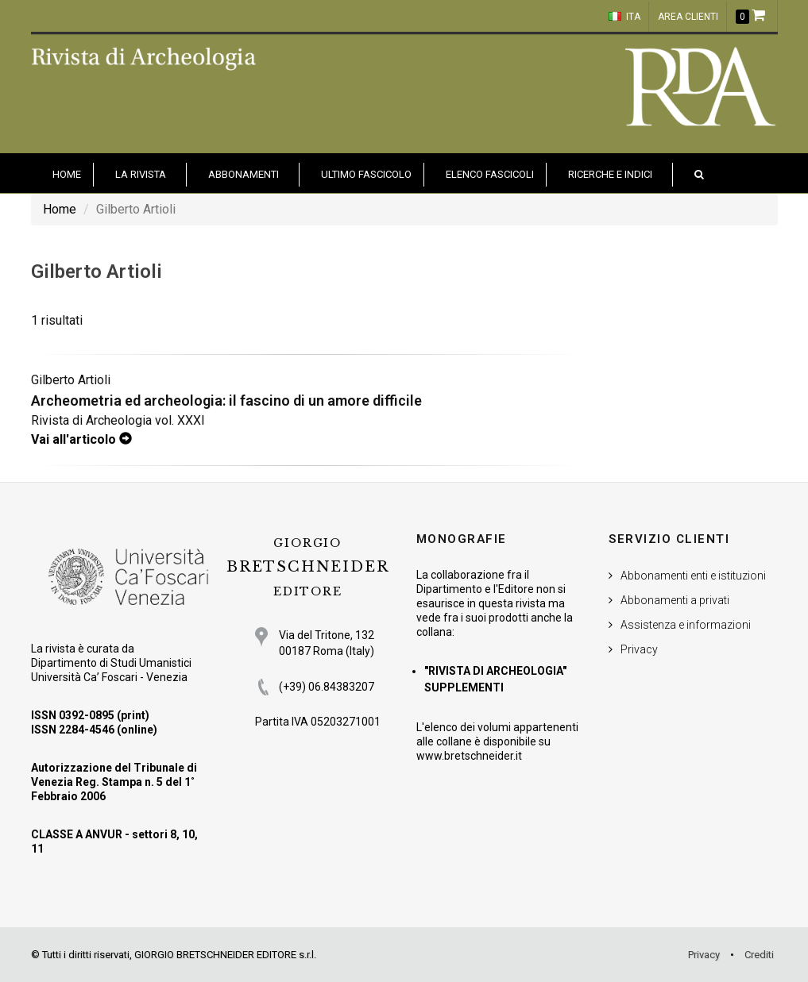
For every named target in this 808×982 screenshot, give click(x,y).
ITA (624, 16)
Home (59, 209)
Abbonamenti (243, 174)
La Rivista (140, 174)
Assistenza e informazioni (685, 624)
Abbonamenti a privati (674, 600)
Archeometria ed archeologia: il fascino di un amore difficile (226, 400)
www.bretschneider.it (469, 755)
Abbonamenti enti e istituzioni (693, 575)
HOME (66, 174)
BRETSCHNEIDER (307, 567)
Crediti (759, 955)
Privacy (639, 649)
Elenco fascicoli (490, 174)
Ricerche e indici (610, 174)
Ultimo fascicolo (366, 174)
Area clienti (688, 16)
